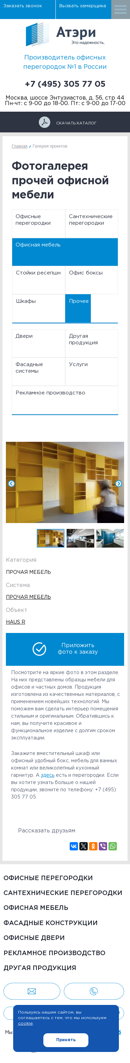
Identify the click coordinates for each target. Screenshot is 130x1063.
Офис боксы (86, 273)
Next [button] (110, 483)
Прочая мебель (28, 597)
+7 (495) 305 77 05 (65, 84)
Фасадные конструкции (50, 923)
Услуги (78, 364)
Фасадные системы (29, 368)
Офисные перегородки (33, 220)
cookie (25, 1023)
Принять (66, 1040)
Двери (24, 336)
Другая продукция (83, 339)
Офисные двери (34, 938)
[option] (65, 483)
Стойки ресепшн (38, 273)
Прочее (79, 301)
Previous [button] (20, 483)
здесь (47, 775)
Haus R (15, 622)
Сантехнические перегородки (91, 220)
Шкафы (26, 301)
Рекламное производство (50, 393)
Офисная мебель (38, 245)
